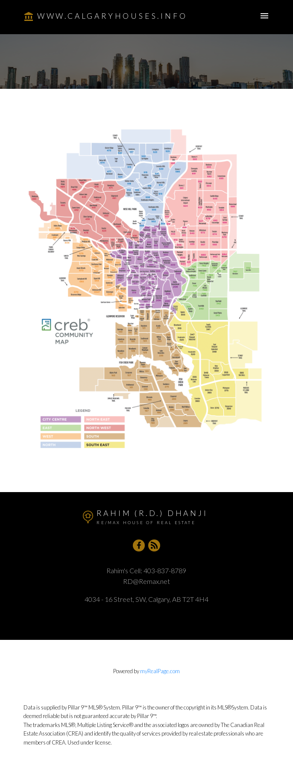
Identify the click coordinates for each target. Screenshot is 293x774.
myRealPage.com (160, 671)
